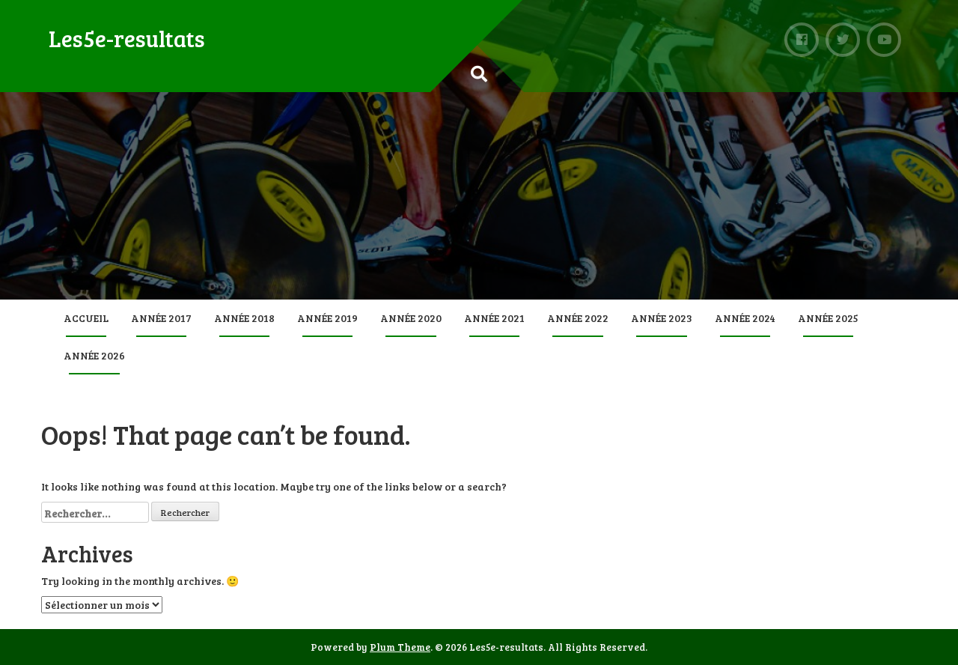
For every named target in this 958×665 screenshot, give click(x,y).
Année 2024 (745, 318)
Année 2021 (494, 318)
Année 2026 (94, 355)
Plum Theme (400, 647)
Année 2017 (161, 318)
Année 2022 (577, 318)
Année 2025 (828, 318)
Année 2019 (327, 318)
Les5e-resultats (127, 38)
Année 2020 (411, 318)
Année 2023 (661, 318)
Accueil (86, 318)
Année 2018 (244, 318)
